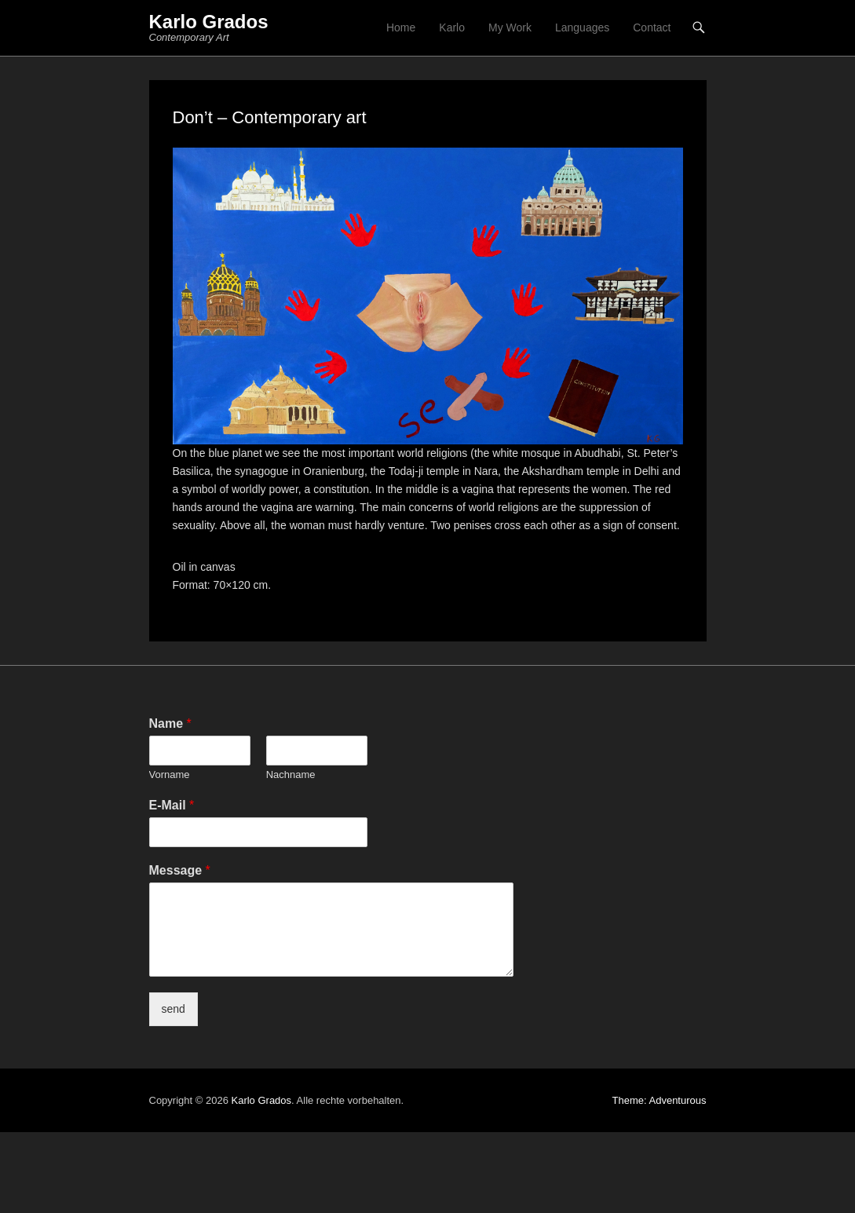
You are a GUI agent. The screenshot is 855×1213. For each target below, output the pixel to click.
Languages (582, 27)
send (173, 1009)
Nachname (291, 774)
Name (170, 723)
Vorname (169, 774)
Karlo (452, 27)
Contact (651, 27)
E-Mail (172, 805)
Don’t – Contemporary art (270, 117)
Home (400, 27)
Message (179, 870)
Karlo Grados (209, 21)
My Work (510, 27)
